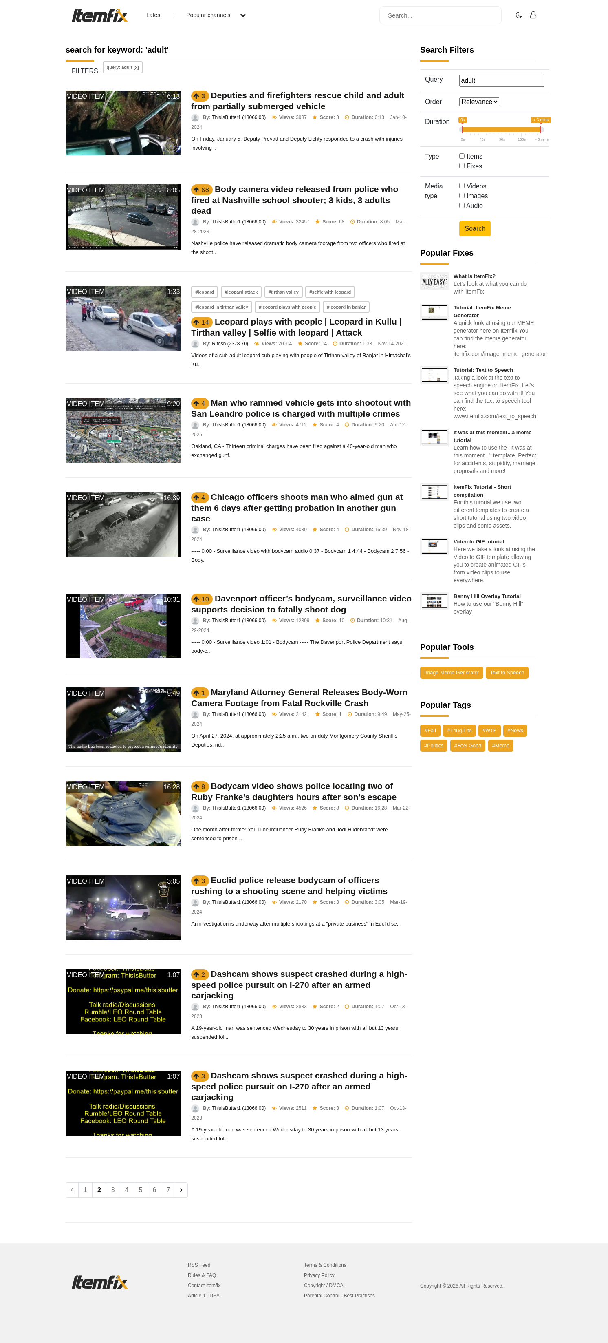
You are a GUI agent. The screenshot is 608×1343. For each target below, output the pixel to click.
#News (515, 730)
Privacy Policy (319, 1275)
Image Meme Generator (451, 672)
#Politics (433, 745)
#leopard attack (241, 291)
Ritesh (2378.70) (230, 344)
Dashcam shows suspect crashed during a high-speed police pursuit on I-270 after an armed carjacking (299, 984)
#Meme (500, 745)
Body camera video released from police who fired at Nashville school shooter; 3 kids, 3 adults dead (294, 199)
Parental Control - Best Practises (339, 1296)
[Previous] (72, 1190)
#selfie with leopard (330, 291)
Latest (154, 15)
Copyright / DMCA (324, 1285)
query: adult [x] (123, 67)
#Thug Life (459, 730)
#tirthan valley (284, 291)
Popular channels (216, 15)
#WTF (489, 730)
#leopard (204, 291)
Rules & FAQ (202, 1275)
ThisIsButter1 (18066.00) (239, 117)
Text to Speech (507, 672)
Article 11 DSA (204, 1296)
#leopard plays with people (287, 307)
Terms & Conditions (325, 1265)
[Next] (181, 1190)
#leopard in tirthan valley (221, 307)
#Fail (430, 730)
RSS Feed (199, 1265)
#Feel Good (467, 745)
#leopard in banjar (346, 307)
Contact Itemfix (204, 1285)
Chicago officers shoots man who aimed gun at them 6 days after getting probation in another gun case (297, 507)
